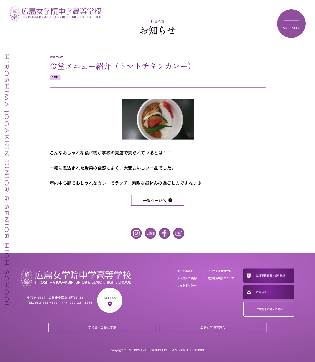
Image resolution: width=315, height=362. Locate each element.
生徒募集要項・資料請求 (270, 275)
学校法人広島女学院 (102, 327)
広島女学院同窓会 (212, 327)
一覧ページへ (154, 200)
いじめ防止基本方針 (219, 271)
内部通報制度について (221, 278)
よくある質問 (185, 271)
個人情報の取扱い (187, 278)
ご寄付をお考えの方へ (269, 309)
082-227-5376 (81, 302)
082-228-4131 (46, 302)
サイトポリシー (186, 285)
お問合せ (261, 292)
